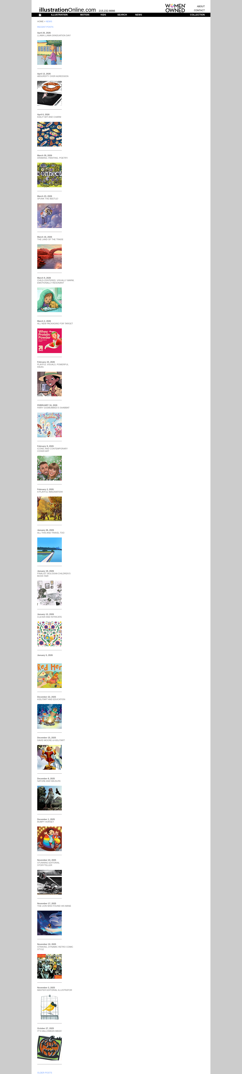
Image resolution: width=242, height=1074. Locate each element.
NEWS (138, 14)
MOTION (84, 14)
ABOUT (201, 6)
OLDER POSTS (44, 1073)
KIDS (103, 14)
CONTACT (199, 10)
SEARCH (122, 14)
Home (40, 21)
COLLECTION (197, 14)
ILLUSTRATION (59, 14)
